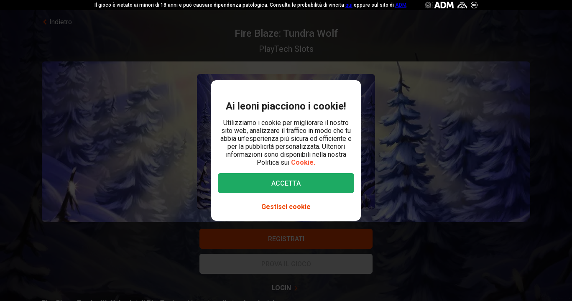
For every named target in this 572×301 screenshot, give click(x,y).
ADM (400, 5)
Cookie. (303, 162)
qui (348, 5)
